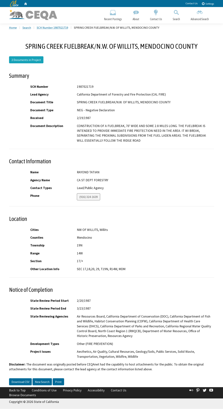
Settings (208, 3)
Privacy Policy (72, 391)
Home (13, 28)
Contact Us (191, 3)
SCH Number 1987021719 (52, 28)
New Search (42, 382)
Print (58, 382)
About (136, 14)
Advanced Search (199, 14)
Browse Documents (22, 395)
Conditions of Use (44, 391)
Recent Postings (113, 14)
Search (176, 14)
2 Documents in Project (26, 60)
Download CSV (20, 382)
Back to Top (17, 391)
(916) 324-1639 (88, 197)
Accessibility (96, 391)
